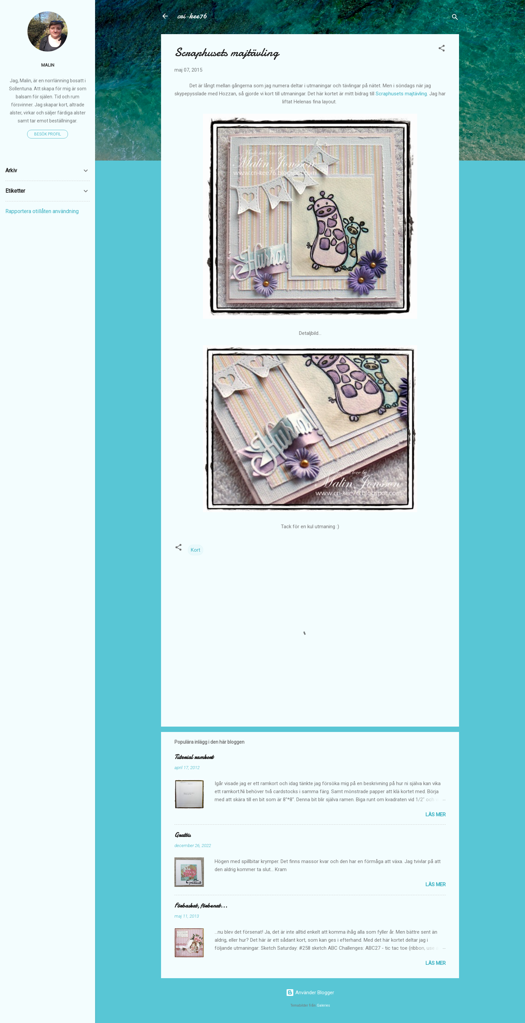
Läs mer (436, 815)
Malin (47, 65)
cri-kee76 (192, 15)
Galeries (323, 1005)
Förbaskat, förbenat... (200, 906)
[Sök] (455, 18)
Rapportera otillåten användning (42, 211)
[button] (442, 49)
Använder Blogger (310, 993)
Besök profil (47, 134)
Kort (195, 550)
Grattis (182, 835)
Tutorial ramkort (193, 757)
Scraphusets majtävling (401, 94)
